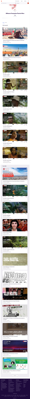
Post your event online (10, 391)
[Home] (1, 1)
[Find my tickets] (17, 1)
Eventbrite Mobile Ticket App (4, 384)
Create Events (2, 381)
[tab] (4, 22)
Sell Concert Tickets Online (11, 384)
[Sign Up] (25, 1)
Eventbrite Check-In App (3, 385)
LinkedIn (24, 385)
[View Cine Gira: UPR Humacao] (15, 136)
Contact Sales (24, 382)
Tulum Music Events (18, 384)
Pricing (1, 382)
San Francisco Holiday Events (19, 383)
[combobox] (21, 3)
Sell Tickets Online (10, 381)
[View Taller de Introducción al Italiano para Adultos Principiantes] (15, 33)
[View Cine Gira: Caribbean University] (15, 242)
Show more (15, 375)
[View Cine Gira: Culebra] (15, 67)
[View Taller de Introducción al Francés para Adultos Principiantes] (15, 174)
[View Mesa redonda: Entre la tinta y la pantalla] (15, 329)
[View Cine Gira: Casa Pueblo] (15, 153)
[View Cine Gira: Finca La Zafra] (15, 102)
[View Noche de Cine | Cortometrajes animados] (15, 346)
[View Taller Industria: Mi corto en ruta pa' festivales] (15, 294)
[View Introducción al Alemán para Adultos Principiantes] (15, 50)
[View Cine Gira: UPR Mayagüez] (15, 119)
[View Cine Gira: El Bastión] (15, 208)
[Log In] (21, 1)
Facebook (24, 384)
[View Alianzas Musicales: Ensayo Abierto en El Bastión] (15, 363)
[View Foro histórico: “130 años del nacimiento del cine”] (15, 277)
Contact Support (25, 381)
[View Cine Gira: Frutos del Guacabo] (15, 191)
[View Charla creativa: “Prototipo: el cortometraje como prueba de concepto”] (15, 311)
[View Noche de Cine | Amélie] (15, 225)
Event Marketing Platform (3, 383)
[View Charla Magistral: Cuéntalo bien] (15, 259)
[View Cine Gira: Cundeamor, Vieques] (15, 84)
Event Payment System (10, 385)
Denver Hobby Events (18, 385)
